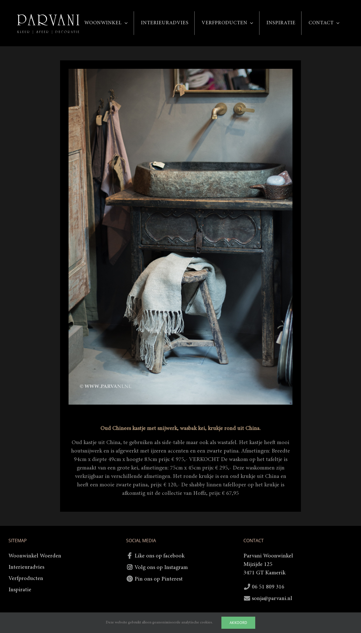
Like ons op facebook (159, 556)
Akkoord (238, 622)
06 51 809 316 (268, 587)
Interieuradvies (26, 567)
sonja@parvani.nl (272, 598)
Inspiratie (19, 590)
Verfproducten (25, 578)
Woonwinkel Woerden (34, 556)
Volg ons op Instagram (161, 567)
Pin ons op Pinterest (159, 579)
